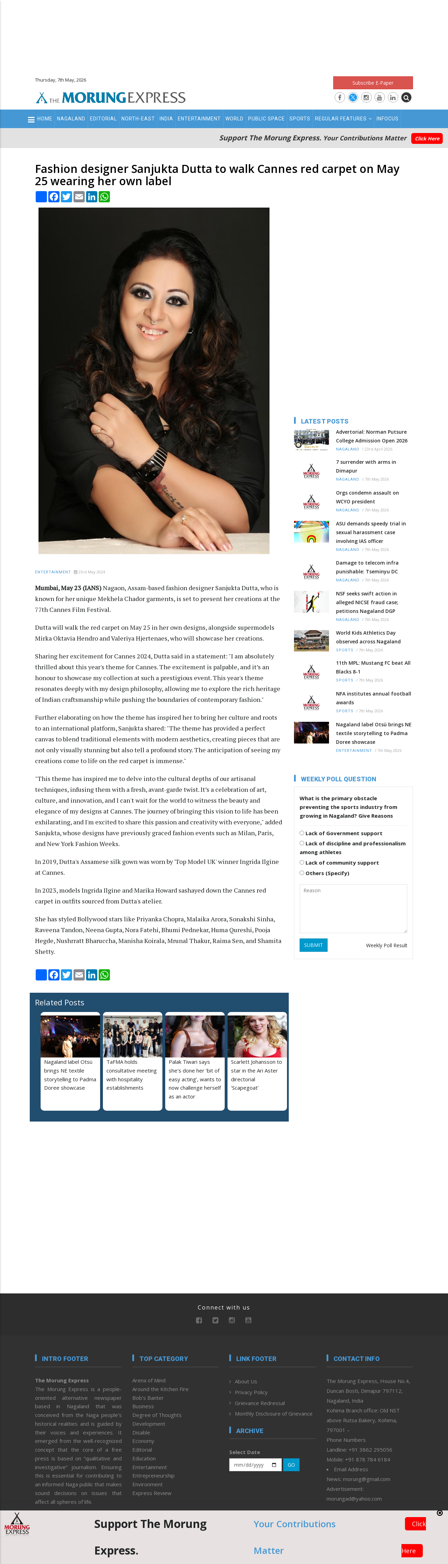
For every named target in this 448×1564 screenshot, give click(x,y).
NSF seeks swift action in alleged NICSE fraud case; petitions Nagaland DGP (367, 602)
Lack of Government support (341, 833)
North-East (138, 118)
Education (144, 1458)
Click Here (427, 138)
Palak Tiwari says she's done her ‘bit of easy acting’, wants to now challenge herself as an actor (195, 1079)
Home (44, 118)
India (166, 118)
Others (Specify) (324, 873)
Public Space (266, 118)
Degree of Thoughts (157, 1414)
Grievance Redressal (260, 1402)
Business (143, 1406)
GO (291, 1464)
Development (148, 1423)
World (234, 118)
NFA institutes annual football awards (373, 698)
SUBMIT (313, 945)
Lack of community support (339, 862)
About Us (246, 1381)
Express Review (152, 1492)
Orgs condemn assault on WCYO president (367, 497)
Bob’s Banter (148, 1397)
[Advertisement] (224, 35)
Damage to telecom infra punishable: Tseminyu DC (367, 567)
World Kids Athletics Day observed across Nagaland (368, 637)
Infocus (388, 118)
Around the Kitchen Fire (160, 1388)
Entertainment (199, 118)
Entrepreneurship (153, 1475)
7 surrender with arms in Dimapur (366, 466)
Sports (299, 118)
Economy (143, 1440)
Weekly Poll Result (386, 945)
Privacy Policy (251, 1392)
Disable (141, 1432)
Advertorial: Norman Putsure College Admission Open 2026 (371, 436)
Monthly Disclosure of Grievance (274, 1413)
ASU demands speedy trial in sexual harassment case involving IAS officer (371, 532)
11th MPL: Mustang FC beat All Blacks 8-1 (373, 667)
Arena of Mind (149, 1380)
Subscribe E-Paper (372, 82)
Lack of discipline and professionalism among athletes (353, 848)
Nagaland (71, 118)
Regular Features (343, 118)
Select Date (244, 1451)
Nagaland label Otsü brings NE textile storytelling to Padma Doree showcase (374, 733)
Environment (147, 1484)
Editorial (103, 118)
